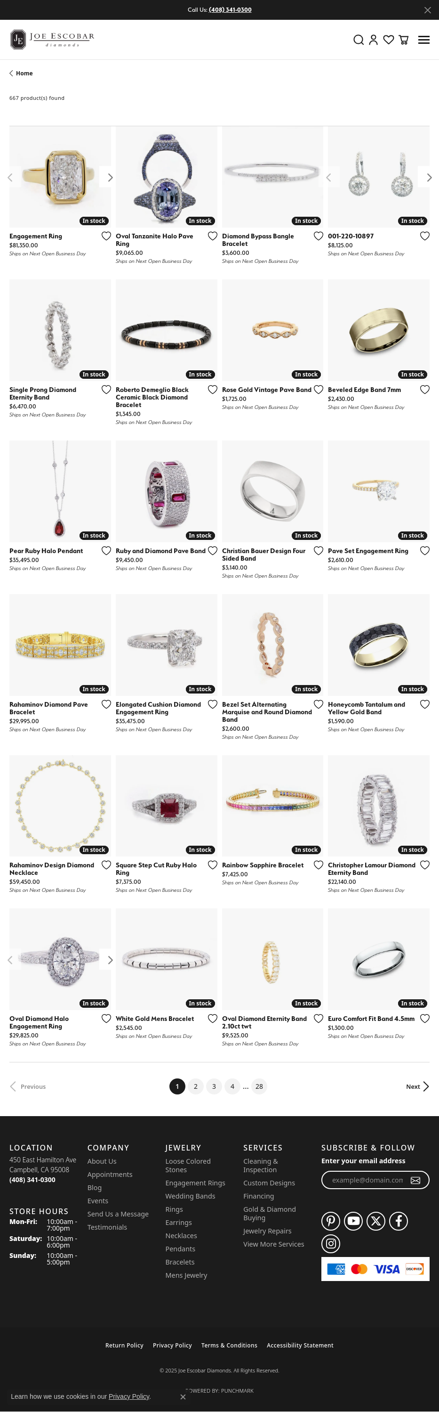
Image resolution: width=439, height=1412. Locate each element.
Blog (95, 1187)
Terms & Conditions (229, 1345)
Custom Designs (269, 1182)
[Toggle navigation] (424, 39)
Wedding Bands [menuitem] (191, 1196)
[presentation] (109, 177)
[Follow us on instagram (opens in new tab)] (330, 1243)
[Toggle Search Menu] (358, 39)
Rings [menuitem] (174, 1209)
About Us (102, 1161)
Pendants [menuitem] (181, 1248)
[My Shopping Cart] (404, 39)
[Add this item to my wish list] (106, 236)
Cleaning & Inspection (260, 1165)
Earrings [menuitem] (179, 1222)
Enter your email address (363, 1160)
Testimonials (107, 1227)
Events (98, 1200)
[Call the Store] (32, 1179)
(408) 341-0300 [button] (230, 9)
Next (413, 1086)
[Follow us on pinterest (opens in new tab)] (330, 1221)
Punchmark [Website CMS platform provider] (237, 1390)
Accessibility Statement (300, 1345)
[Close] (427, 10)
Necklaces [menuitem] (181, 1235)
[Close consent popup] (183, 1397)
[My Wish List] (388, 39)
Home (24, 73)
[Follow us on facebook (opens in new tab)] (398, 1221)
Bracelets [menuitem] (180, 1261)
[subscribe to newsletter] (416, 1180)
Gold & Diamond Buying (269, 1213)
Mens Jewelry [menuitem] (187, 1275)
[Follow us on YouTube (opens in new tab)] (353, 1221)
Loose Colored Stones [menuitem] (188, 1165)
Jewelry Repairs (267, 1230)
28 (259, 1086)
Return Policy (124, 1345)
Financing (258, 1196)
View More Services (273, 1244)
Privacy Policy (172, 1345)
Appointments (110, 1174)
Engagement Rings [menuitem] (196, 1182)
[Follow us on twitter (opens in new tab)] (376, 1221)
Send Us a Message (118, 1213)
